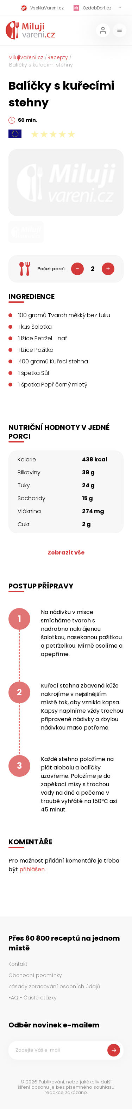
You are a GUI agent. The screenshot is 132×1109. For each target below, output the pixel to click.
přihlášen (32, 869)
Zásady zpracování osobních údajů (54, 986)
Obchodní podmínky (35, 975)
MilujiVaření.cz (25, 57)
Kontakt (17, 964)
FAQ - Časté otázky (32, 997)
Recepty (58, 57)
